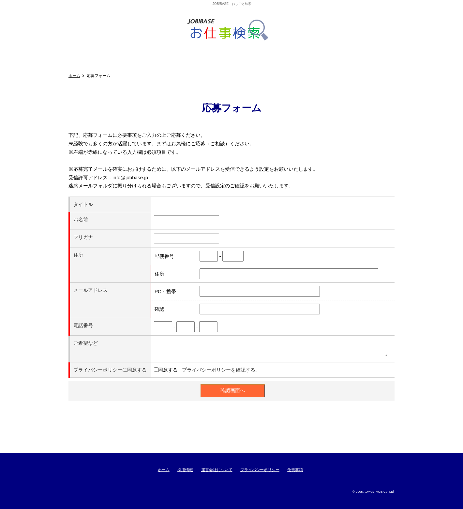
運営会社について (216, 470)
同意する (168, 370)
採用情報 (185, 470)
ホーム (74, 75)
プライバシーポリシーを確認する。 (221, 370)
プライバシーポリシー (259, 470)
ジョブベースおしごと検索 (230, 30)
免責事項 (295, 470)
